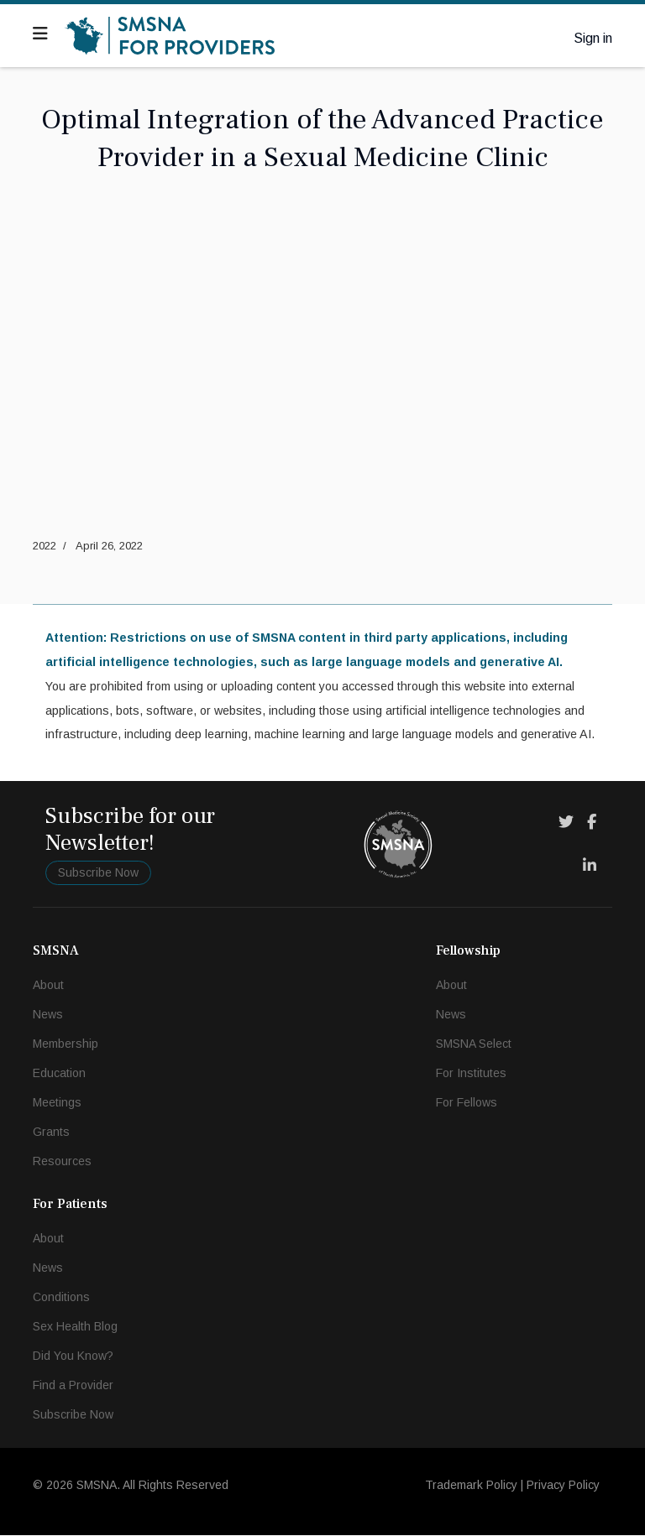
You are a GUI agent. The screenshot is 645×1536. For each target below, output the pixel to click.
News (48, 1015)
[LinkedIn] (589, 866)
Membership (65, 1044)
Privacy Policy (563, 1485)
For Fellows (466, 1103)
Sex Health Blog (75, 1327)
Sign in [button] (593, 38)
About (48, 985)
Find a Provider (73, 1386)
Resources (62, 1162)
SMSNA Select (473, 1044)
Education (59, 1073)
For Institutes (471, 1073)
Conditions (61, 1297)
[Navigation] (40, 33)
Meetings (57, 1103)
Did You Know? (73, 1356)
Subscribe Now (98, 873)
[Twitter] (566, 823)
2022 (44, 545)
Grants (51, 1132)
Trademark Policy (471, 1485)
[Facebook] (591, 823)
